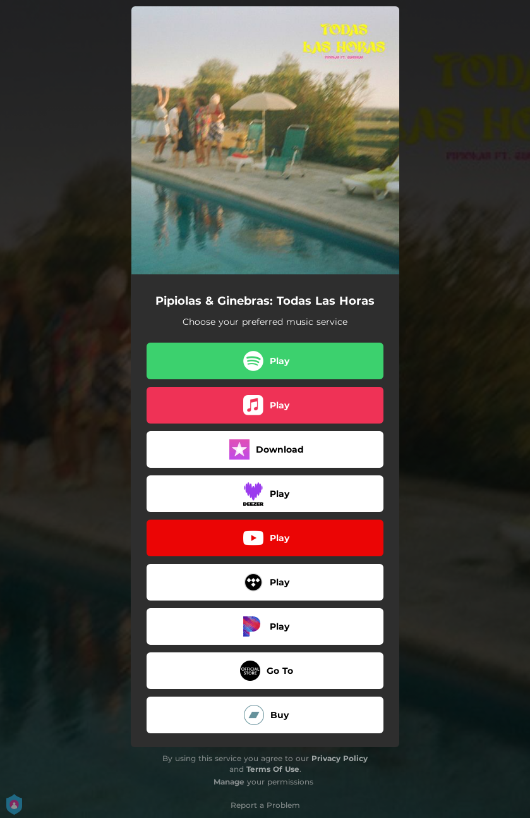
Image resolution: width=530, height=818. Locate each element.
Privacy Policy (339, 758)
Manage (229, 781)
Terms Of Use (272, 769)
